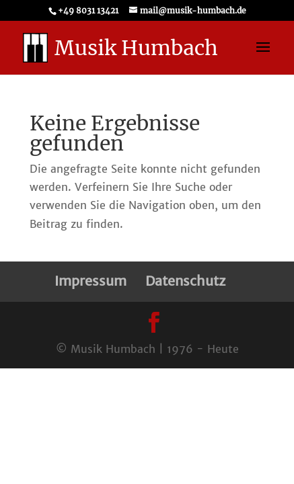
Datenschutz (185, 280)
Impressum (90, 280)
